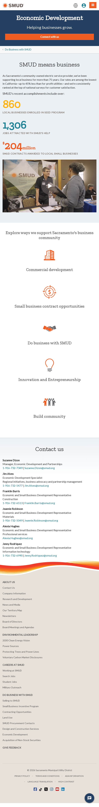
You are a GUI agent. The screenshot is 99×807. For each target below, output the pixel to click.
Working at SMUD (12, 670)
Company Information (14, 593)
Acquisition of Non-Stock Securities (22, 740)
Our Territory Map (12, 610)
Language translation (40, 781)
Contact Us (9, 587)
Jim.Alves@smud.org (36, 485)
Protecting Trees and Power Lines (21, 651)
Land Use (7, 717)
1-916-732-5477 (13, 485)
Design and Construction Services (21, 728)
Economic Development (15, 734)
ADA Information (74, 776)
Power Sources (11, 646)
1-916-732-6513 (13, 503)
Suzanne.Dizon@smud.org (39, 467)
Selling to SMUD (11, 700)
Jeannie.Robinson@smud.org (41, 520)
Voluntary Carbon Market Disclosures (23, 657)
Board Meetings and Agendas (18, 627)
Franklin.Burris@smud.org (39, 503)
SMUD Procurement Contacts (19, 723)
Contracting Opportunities (17, 711)
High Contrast (66, 781)
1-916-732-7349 (13, 467)
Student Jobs (10, 681)
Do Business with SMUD (18, 49)
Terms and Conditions (47, 776)
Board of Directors (12, 621)
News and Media (11, 604)
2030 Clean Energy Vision (16, 640)
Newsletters (9, 615)
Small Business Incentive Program (21, 706)
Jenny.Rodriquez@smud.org (40, 555)
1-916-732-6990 (13, 555)
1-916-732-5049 (13, 520)
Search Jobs (9, 676)
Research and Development (17, 599)
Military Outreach (12, 687)
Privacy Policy (22, 776)
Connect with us (49, 36)
